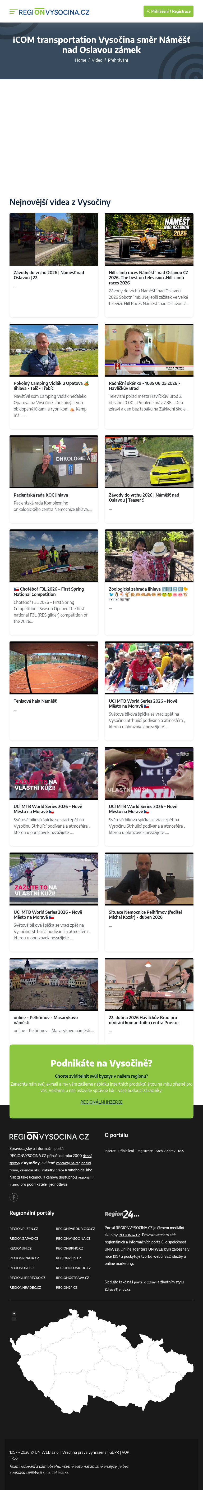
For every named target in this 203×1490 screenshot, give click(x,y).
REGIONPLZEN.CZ (25, 1228)
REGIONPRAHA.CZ (25, 1258)
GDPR (114, 1452)
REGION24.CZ (67, 1287)
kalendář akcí (31, 1170)
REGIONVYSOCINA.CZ (74, 1238)
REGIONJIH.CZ (21, 1248)
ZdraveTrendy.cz (118, 1289)
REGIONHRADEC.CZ (26, 1287)
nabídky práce (55, 1170)
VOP (13, 1458)
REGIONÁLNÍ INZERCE (101, 1102)
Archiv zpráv (168, 1150)
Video (97, 60)
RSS (185, 1150)
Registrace (181, 11)
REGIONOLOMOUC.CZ (74, 1267)
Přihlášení (127, 1150)
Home (80, 60)
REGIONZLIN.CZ (69, 1258)
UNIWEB (112, 1249)
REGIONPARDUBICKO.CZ (77, 1228)
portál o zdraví (146, 1282)
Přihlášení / (158, 11)
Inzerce (110, 1150)
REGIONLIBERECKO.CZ (29, 1277)
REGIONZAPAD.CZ (25, 1238)
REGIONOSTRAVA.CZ (73, 1277)
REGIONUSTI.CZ (23, 1267)
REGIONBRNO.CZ (70, 1248)
